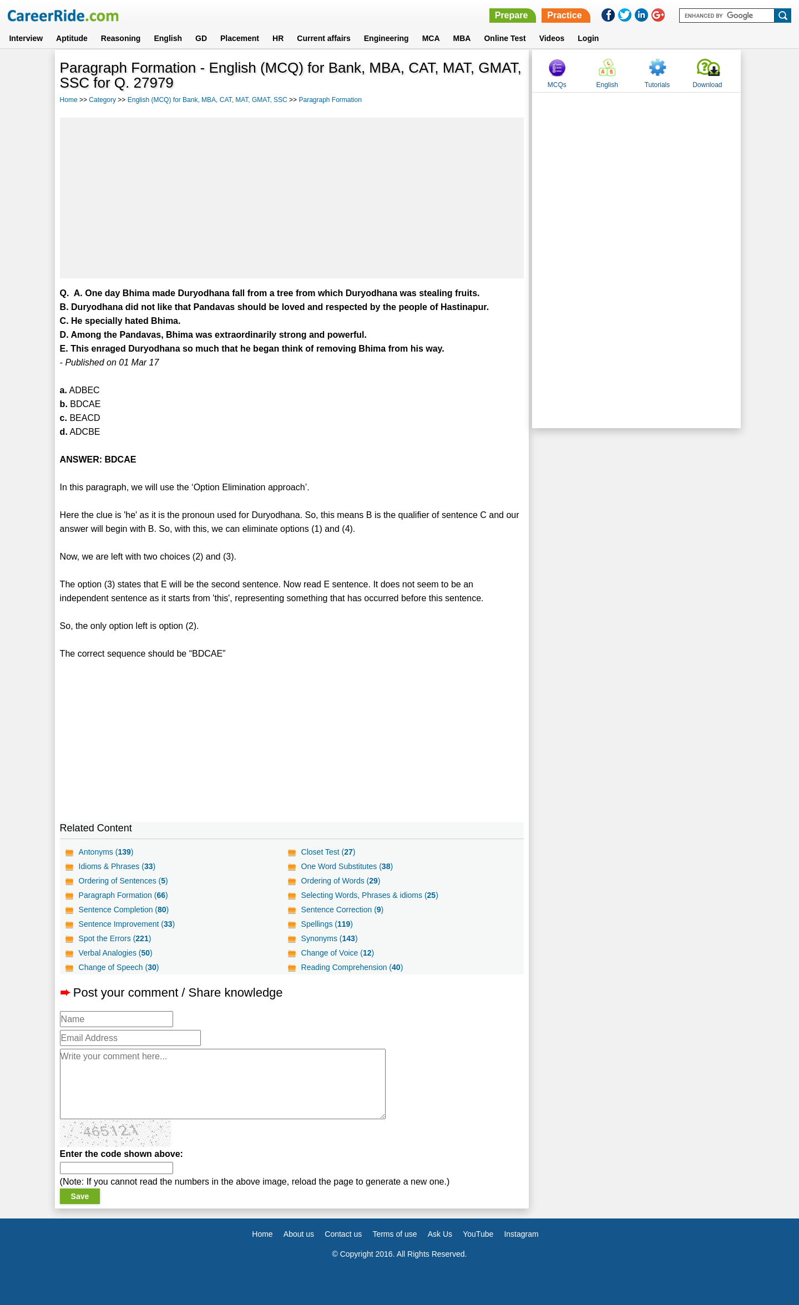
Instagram (521, 1234)
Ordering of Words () (341, 880)
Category (102, 100)
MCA (431, 38)
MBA (462, 38)
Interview (26, 38)
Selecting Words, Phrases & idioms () (369, 895)
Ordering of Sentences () (123, 880)
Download (707, 85)
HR (278, 38)
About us (299, 1234)
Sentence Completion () (124, 909)
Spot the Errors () (115, 938)
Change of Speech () (119, 967)
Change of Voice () (338, 952)
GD (201, 38)
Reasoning (121, 38)
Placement (239, 38)
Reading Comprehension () (352, 967)
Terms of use (394, 1234)
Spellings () (327, 924)
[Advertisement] (292, 198)
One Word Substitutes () (347, 866)
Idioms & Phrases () (117, 866)
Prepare (511, 15)
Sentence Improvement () (127, 924)
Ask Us (440, 1234)
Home (69, 100)
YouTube (478, 1234)
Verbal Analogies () (116, 952)
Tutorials (657, 85)
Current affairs (323, 38)
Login (588, 38)
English (168, 38)
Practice (564, 15)
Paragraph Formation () (123, 895)
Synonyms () (329, 938)
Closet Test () (328, 851)
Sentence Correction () (342, 909)
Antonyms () (106, 851)
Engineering (386, 38)
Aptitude (72, 38)
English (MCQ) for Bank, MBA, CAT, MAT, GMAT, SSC (207, 100)
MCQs (557, 85)
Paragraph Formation (330, 100)
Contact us (343, 1234)
